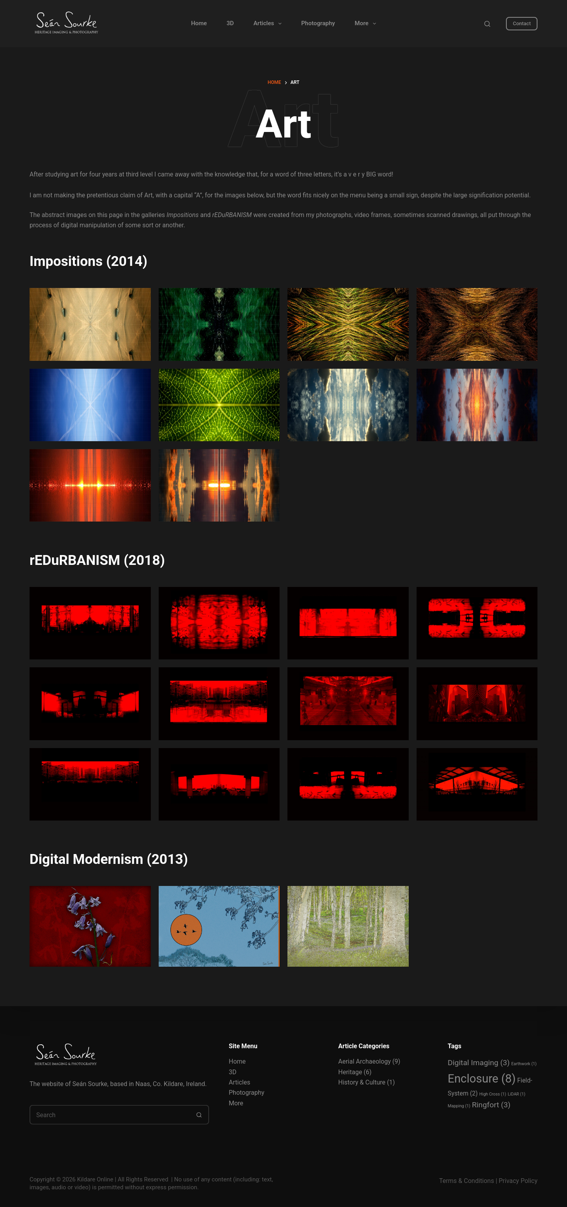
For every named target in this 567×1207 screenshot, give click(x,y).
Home (237, 1061)
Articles (239, 1082)
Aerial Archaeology (364, 1061)
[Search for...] (109, 1115)
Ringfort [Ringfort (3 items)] (491, 1104)
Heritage (350, 1071)
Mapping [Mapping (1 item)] (459, 1106)
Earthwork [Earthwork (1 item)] (524, 1063)
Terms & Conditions (466, 1181)
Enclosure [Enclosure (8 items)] (482, 1078)
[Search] (487, 24)
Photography (246, 1092)
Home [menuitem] (199, 23)
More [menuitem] (367, 23)
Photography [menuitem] (318, 23)
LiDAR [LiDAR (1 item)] (516, 1093)
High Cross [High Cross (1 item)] (492, 1093)
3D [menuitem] (229, 23)
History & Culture (361, 1082)
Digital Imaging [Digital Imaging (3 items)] (479, 1062)
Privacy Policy (518, 1181)
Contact (522, 23)
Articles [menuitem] (269, 23)
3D (233, 1071)
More (236, 1103)
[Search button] (199, 1115)
